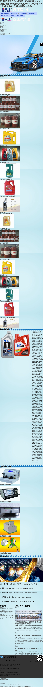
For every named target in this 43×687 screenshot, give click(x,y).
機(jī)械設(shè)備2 (5, 536)
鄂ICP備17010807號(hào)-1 (12, 670)
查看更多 (2, 76)
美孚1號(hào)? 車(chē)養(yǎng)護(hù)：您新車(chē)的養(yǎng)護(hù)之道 (6, 617)
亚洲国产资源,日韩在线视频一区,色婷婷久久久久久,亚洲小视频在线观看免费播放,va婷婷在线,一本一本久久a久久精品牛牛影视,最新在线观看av (21, 3)
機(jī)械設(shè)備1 (5, 553)
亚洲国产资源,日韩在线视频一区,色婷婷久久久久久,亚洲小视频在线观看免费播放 (16, 686)
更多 (1, 467)
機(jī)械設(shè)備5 (5, 484)
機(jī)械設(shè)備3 (5, 519)
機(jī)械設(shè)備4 (5, 502)
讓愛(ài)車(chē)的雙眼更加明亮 (6, 611)
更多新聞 (2, 607)
